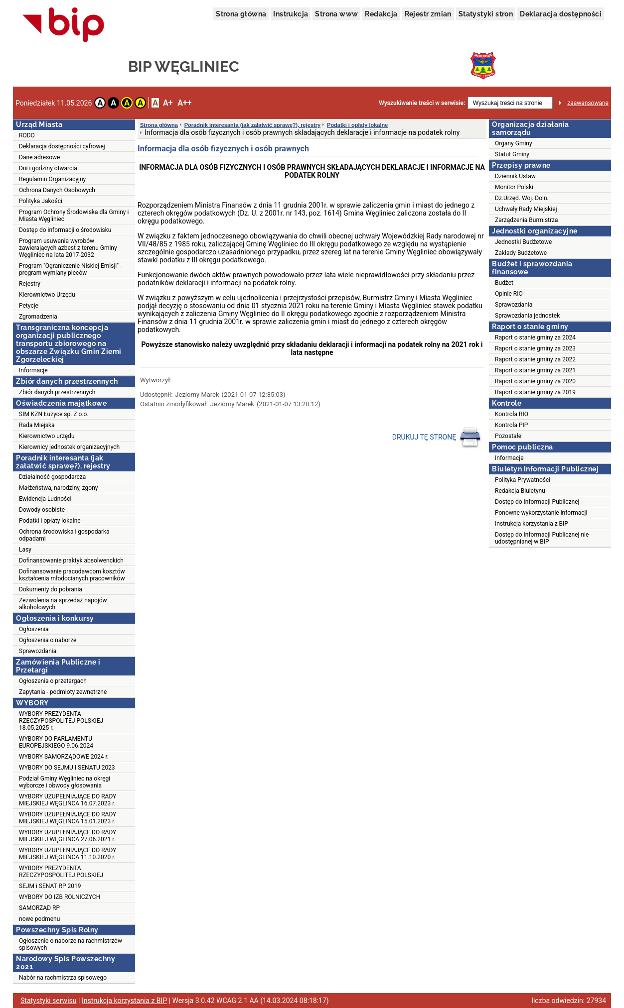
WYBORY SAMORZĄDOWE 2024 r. (64, 756)
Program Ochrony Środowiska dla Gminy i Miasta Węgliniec (74, 216)
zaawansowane (588, 103)
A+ (167, 103)
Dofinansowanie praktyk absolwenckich (71, 560)
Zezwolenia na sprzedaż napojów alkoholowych (63, 604)
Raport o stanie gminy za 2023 (535, 348)
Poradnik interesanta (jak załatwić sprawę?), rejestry (252, 125)
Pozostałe (508, 436)
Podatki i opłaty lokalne (50, 520)
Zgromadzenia (38, 316)
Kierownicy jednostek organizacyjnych (69, 447)
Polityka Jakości (40, 201)
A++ (184, 103)
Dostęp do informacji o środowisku (65, 229)
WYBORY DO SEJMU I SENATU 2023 (67, 767)
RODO (27, 135)
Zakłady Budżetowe (521, 252)
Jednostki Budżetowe (523, 241)
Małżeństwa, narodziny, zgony (58, 487)
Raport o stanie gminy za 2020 (535, 381)
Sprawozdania (37, 651)
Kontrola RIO (511, 414)
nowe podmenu (39, 918)
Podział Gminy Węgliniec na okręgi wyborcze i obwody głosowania (64, 782)
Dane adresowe (39, 157)
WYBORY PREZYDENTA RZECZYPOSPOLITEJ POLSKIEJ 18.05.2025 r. (61, 720)
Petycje (28, 305)
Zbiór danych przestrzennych (57, 392)
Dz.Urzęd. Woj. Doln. (522, 198)
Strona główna (241, 14)
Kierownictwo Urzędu (47, 294)
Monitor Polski (514, 187)
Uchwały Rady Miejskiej (526, 209)
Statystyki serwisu (48, 1001)
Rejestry (29, 283)
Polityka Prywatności (522, 479)
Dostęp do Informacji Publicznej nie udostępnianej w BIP (542, 538)
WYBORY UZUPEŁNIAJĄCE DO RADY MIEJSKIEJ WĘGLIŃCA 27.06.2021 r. (67, 836)
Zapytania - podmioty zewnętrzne (63, 691)
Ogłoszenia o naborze (47, 640)
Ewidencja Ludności (45, 498)
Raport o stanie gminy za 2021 (535, 370)
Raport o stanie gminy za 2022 (535, 359)
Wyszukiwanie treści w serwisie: (422, 103)
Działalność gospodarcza (52, 476)
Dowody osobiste (42, 509)
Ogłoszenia (34, 629)
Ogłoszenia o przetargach (53, 680)
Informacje (33, 370)
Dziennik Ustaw (515, 176)
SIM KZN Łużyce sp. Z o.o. (54, 414)
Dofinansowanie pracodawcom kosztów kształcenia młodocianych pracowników (72, 575)
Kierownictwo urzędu (47, 436)
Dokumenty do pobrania (50, 589)
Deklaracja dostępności (561, 14)
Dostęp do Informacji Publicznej (537, 501)
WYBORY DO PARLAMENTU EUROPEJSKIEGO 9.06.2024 (56, 742)
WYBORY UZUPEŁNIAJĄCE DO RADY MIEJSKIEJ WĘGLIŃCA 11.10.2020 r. (67, 854)
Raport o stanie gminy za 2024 (535, 337)
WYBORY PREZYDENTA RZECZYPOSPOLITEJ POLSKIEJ (61, 872)
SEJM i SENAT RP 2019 (50, 886)
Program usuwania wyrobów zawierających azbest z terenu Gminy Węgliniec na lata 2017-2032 (68, 247)
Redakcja (381, 14)
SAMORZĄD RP (39, 907)
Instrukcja (290, 14)
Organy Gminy (513, 143)
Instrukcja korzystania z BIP (531, 523)
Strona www (336, 14)
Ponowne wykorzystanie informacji (541, 512)
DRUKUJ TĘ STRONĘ (436, 437)
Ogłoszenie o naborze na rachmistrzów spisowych (70, 944)
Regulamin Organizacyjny (52, 179)
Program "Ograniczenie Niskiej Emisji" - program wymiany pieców (70, 269)
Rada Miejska (37, 425)
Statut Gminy (512, 154)
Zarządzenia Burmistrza (526, 220)
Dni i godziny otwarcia (48, 168)
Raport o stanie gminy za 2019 (535, 392)
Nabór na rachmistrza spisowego (63, 977)
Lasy (25, 549)
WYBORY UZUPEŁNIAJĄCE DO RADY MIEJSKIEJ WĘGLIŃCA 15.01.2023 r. (67, 818)
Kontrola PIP (511, 425)
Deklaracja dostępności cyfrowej (62, 146)
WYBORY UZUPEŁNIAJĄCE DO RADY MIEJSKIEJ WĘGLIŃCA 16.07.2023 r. (67, 800)
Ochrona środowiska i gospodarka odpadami (64, 535)
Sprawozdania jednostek (527, 315)
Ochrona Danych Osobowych (57, 190)
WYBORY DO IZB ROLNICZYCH (59, 897)
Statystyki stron (486, 14)
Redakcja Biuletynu (520, 490)
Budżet (504, 282)
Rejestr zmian (428, 14)
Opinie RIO (509, 293)
